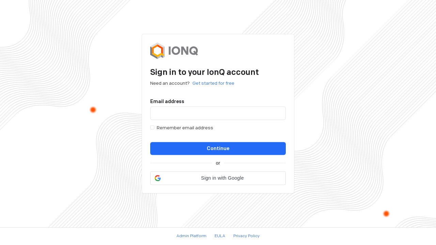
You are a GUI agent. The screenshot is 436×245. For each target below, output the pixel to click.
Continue (218, 148)
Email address (167, 101)
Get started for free (213, 83)
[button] (218, 178)
